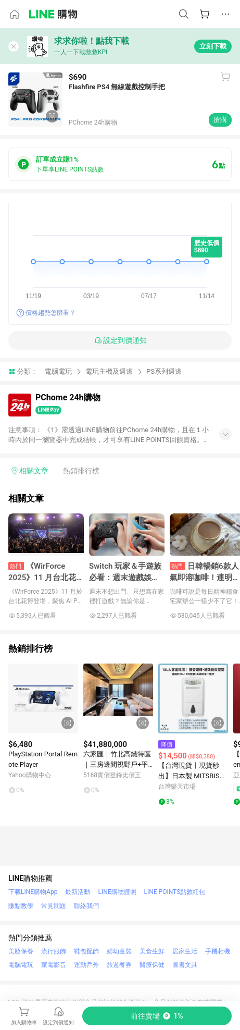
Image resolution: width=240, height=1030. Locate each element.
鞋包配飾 (86, 951)
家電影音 (53, 964)
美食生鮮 (152, 951)
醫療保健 (152, 964)
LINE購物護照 (117, 892)
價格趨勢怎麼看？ (50, 312)
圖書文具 (184, 964)
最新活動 (77, 892)
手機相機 (217, 951)
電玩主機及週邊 (109, 371)
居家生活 (184, 951)
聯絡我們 (86, 906)
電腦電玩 (58, 371)
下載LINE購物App (32, 892)
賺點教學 (20, 906)
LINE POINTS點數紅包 (175, 892)
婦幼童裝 (119, 951)
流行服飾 (53, 951)
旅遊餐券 (119, 964)
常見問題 (53, 906)
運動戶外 (86, 964)
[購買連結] (157, 1016)
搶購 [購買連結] (220, 120)
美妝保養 (20, 951)
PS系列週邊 (164, 371)
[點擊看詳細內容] (43, 698)
